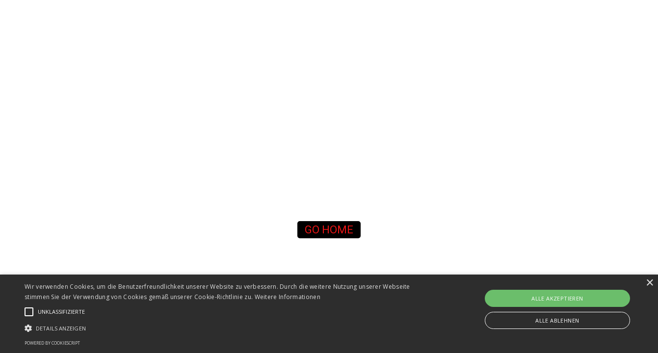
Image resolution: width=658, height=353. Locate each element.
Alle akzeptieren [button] (557, 298)
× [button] (649, 283)
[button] (329, 229)
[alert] (329, 314)
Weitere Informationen (287, 297)
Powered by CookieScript (52, 343)
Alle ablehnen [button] (557, 320)
